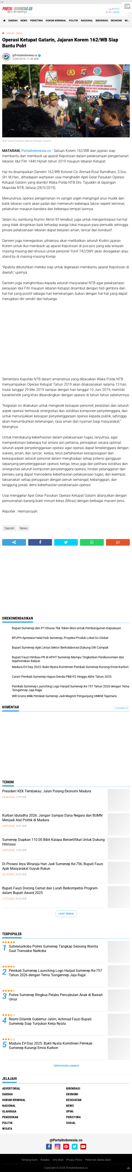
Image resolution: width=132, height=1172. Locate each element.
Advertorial (11, 1088)
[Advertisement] (66, 339)
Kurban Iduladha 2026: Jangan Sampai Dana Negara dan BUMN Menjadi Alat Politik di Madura (52, 817)
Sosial (71, 1123)
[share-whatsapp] (92, 542)
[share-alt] (14, 542)
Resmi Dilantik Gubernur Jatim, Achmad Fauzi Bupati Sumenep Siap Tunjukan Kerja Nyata (50, 1021)
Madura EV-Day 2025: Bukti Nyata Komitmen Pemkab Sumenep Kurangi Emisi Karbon (50, 1045)
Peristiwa (36, 20)
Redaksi (45, 1159)
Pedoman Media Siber (98, 1159)
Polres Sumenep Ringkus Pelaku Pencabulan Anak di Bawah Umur (56, 997)
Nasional (87, 20)
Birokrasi (102, 20)
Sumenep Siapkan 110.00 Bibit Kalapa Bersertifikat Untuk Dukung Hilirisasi (53, 842)
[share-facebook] (40, 542)
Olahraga (9, 1111)
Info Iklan (58, 1159)
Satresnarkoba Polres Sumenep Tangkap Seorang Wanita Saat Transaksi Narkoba (53, 948)
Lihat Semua (66, 913)
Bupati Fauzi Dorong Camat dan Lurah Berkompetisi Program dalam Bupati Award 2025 (50, 890)
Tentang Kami (29, 1159)
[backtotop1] (128, 1168)
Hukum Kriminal (56, 20)
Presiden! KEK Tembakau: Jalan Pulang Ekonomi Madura (46, 791)
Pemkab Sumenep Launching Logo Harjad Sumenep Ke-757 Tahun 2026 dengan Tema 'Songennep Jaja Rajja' (55, 973)
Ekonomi (116, 20)
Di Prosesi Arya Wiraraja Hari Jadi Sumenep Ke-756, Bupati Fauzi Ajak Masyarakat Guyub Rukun (52, 866)
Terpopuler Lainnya (66, 1065)
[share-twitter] (66, 542)
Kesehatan (74, 1100)
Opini (69, 1111)
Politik (73, 20)
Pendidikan (10, 1117)
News (23, 20)
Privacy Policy (74, 1159)
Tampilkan (121, 708)
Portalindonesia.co (36, 151)
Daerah (13, 20)
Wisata (7, 1128)
